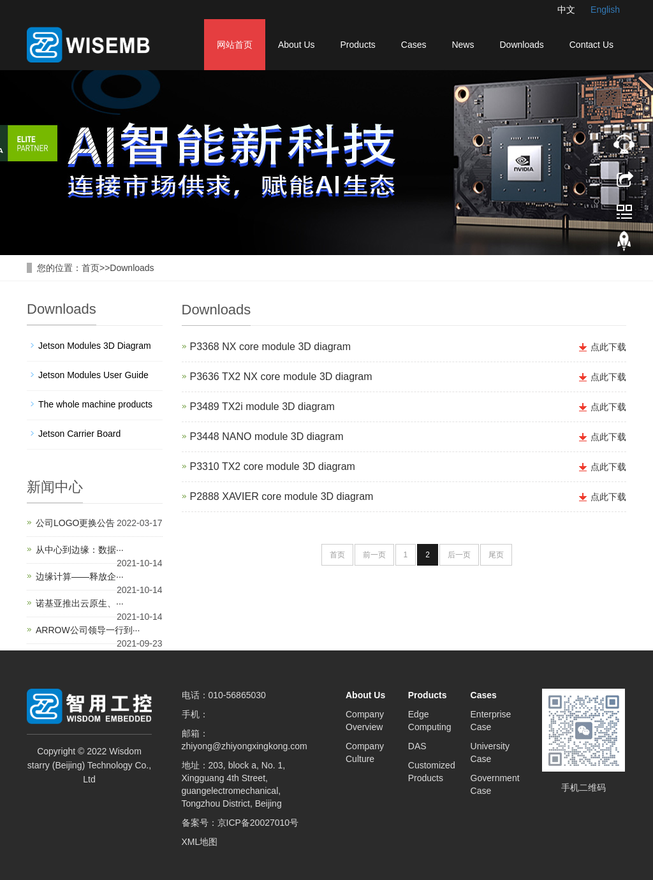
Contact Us (591, 45)
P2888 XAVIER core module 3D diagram (282, 496)
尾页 (496, 554)
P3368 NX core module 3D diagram (270, 346)
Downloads (521, 45)
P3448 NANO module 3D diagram (267, 436)
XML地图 (200, 842)
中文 (566, 9)
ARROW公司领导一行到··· (88, 630)
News (462, 45)
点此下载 (608, 347)
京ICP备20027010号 (258, 823)
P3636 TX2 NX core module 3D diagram (281, 376)
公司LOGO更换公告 (75, 523)
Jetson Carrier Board (79, 434)
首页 (90, 268)
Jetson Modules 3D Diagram (94, 346)
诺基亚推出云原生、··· (80, 603)
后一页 (459, 554)
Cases (414, 45)
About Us (296, 45)
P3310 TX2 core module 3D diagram (272, 466)
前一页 (374, 554)
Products (358, 45)
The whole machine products (95, 404)
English (605, 9)
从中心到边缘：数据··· (80, 550)
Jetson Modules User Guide (93, 375)
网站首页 (235, 45)
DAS (417, 746)
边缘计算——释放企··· (80, 576)
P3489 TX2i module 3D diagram (262, 406)
